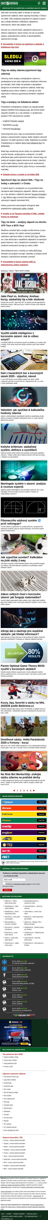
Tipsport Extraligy (38, 194)
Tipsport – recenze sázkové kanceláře (14, 1143)
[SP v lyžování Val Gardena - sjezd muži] (6, 962)
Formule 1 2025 (8, 1066)
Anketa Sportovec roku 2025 (20, 976)
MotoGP (6, 1121)
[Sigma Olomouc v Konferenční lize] (6, 1009)
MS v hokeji (7, 1089)
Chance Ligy (24, 110)
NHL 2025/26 (7, 1095)
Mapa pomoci (12, 1207)
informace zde (37, 1196)
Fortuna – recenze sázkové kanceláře (14, 1140)
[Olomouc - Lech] (6, 989)
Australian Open (8, 1105)
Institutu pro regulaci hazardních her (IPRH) (13, 1185)
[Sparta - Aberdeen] (6, 995)
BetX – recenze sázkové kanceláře (13, 1162)
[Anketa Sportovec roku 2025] (6, 975)
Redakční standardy (19, 1213)
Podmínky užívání (32, 1213)
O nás (2, 1213)
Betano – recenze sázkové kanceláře (14, 1146)
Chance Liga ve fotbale (10, 1060)
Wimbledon (7, 1111)
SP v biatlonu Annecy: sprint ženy (21, 970)
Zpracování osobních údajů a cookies (12, 1216)
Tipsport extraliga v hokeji (11, 1057)
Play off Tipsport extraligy (11, 1092)
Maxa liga (6, 1102)
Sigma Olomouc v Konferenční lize (21, 1010)
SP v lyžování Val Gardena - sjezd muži (23, 963)
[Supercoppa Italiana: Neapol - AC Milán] (6, 982)
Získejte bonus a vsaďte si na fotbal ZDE (21, 174)
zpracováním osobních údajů (22, 884)
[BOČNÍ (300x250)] (16, 1045)
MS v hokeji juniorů (9, 1098)
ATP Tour (34, 236)
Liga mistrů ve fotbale (10, 1080)
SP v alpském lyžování (10, 1127)
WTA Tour (38, 251)
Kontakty (9, 1213)
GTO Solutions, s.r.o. (7, 1218)
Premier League (17, 121)
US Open (6, 1114)
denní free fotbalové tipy (32, 143)
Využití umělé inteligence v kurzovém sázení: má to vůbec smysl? (20, 336)
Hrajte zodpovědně (6, 1191)
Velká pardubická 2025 (10, 1063)
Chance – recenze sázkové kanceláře (14, 1153)
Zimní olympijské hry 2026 (11, 1130)
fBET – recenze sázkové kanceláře (13, 1168)
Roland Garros (8, 1108)
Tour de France (8, 1117)
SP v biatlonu (7, 1124)
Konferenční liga (8, 1086)
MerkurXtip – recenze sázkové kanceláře (15, 1159)
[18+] (39, 3)
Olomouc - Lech (16, 990)
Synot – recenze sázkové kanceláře (14, 1156)
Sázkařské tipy (8, 956)
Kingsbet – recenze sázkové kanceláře (14, 1165)
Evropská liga (7, 1083)
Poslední (34, 790)
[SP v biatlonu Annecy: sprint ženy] (6, 968)
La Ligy (15, 125)
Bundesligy (15, 129)
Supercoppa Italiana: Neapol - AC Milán (23, 983)
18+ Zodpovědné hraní (31, 1216)
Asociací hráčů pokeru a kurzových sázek (32, 1187)
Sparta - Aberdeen (17, 997)
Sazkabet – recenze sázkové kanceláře (15, 1150)
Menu (44, 3)
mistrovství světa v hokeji (22, 208)
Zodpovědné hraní (6, 1187)
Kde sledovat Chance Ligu (11, 1076)
